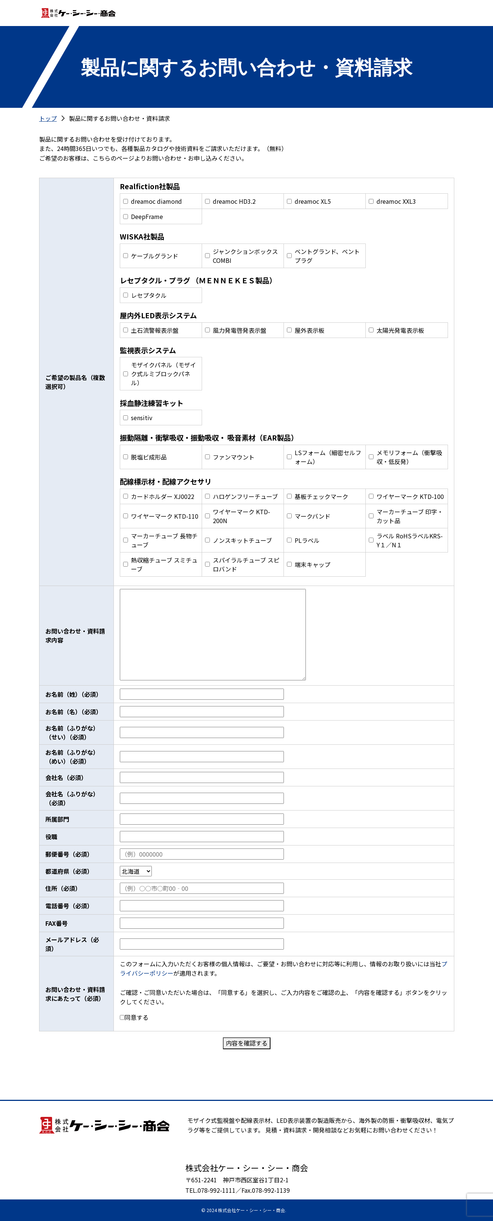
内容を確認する (247, 1042)
